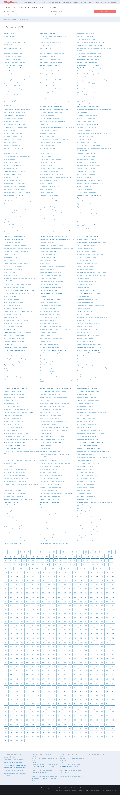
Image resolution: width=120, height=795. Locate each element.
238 (75, 593)
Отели (107, 788)
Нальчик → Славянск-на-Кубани (86, 257)
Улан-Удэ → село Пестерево (12, 418)
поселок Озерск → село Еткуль (13, 195)
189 (38, 585)
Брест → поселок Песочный (49, 115)
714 (38, 687)
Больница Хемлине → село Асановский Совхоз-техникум (94, 502)
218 (81, 589)
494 (97, 642)
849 (86, 712)
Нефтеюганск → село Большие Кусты (15, 245)
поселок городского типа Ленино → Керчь (17, 538)
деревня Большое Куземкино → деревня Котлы (91, 272)
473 (97, 638)
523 (27, 650)
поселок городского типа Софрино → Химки (17, 284)
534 (86, 650)
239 (81, 593)
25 (109, 552)
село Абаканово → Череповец (49, 469)
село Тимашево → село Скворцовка (88, 293)
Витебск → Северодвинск (85, 386)
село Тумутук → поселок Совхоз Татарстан (53, 430)
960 (6, 736)
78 (19, 564)
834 (6, 712)
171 (54, 580)
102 (21, 568)
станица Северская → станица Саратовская (54, 397)
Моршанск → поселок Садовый (86, 162)
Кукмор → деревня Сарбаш (48, 92)
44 (83, 556)
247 (11, 597)
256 (59, 597)
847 (75, 712)
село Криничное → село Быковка (14, 514)
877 (11, 720)
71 (97, 560)
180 (102, 580)
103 (27, 568)
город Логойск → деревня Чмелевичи (52, 481)
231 (38, 593)
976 (91, 736)
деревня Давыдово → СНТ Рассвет (88, 59)
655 (59, 675)
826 (75, 708)
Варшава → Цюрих (9, 36)
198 (86, 585)
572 (65, 658)
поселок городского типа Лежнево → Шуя (53, 532)
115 (91, 568)
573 (70, 658)
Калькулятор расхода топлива (50, 2)
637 (75, 671)
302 (81, 605)
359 (49, 617)
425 (65, 630)
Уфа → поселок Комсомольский (14, 335)
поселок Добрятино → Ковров (86, 240)
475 (107, 638)
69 (88, 560)
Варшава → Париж (9, 272)
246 (6, 597)
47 (97, 556)
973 (75, 736)
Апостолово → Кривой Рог (12, 305)
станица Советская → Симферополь (15, 395)
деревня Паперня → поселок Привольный (89, 180)
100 (11, 568)
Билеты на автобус (79, 2)
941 (17, 732)
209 (33, 589)
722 (81, 687)
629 (33, 671)
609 (38, 667)
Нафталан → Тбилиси (46, 153)
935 (97, 728)
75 (5, 564)
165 (22, 580)
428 (81, 630)
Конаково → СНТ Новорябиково (14, 529)
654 (54, 675)
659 (81, 675)
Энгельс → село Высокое (12, 406)
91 (79, 564)
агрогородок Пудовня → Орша (13, 148)
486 (54, 642)
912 (86, 724)
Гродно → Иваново (46, 433)
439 (27, 634)
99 (5, 568)
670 (27, 679)
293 (33, 605)
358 (43, 617)
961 (11, 736)
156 (86, 576)
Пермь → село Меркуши (11, 520)
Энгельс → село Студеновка (12, 59)
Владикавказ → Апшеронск (48, 56)
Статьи (61, 788)
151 (59, 576)
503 (33, 646)
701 (81, 683)
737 (49, 691)
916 (107, 724)
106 (43, 568)
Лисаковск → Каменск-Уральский (50, 314)
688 (11, 683)
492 (86, 642)
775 (27, 699)
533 (81, 650)
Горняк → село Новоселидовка (86, 365)
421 (43, 630)
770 (113, 695)
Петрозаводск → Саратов (48, 424)
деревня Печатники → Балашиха (87, 389)
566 (33, 658)
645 (6, 675)
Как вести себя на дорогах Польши (71, 776)
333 (22, 613)
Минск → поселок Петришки (85, 469)
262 (91, 597)
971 (65, 736)
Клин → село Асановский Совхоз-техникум (53, 201)
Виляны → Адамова (10, 296)
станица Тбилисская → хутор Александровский (18, 311)
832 (107, 708)
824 (65, 708)
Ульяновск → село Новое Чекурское (88, 323)
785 (81, 699)
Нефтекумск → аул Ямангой (12, 314)
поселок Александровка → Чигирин (15, 445)
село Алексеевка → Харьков (13, 269)
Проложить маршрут (30, 2)
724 (91, 687)
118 (107, 568)
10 (40, 552)
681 (86, 679)
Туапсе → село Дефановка (85, 121)
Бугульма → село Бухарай (48, 133)
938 (113, 728)
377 (33, 621)
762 (70, 695)
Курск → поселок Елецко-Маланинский (89, 344)
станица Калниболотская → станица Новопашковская (93, 219)
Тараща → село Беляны (11, 260)
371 (113, 617)
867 (70, 716)
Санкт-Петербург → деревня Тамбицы (52, 409)
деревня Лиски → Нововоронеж (50, 451)
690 (22, 683)
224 (113, 589)
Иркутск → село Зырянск (48, 472)
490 (75, 642)
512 (81, 646)
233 (49, 593)
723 (86, 687)
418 (27, 630)
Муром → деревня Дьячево (85, 266)
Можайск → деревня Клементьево (51, 107)
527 (49, 650)
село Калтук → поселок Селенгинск (51, 42)
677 (65, 679)
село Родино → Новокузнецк (86, 484)
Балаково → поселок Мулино (49, 478)
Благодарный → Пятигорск (85, 466)
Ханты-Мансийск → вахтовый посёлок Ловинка (91, 243)
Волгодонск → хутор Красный (86, 269)
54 (19, 560)
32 (28, 556)
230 (33, 593)
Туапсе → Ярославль (83, 356)
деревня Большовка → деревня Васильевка (17, 248)
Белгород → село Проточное (49, 290)
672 (38, 679)
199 (91, 585)
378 (38, 621)
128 (49, 572)
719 (65, 687)
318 (54, 609)
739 (59, 691)
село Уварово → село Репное (86, 210)
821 (49, 708)
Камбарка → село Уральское (49, 538)
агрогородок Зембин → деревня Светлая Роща (54, 403)
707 (113, 683)
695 (49, 683)
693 (38, 683)
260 (81, 597)
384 (70, 621)
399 (38, 626)
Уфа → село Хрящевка (84, 77)
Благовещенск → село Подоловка (14, 362)
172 (59, 580)
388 (91, 621)
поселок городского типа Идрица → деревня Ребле (93, 451)
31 (24, 556)
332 (17, 613)
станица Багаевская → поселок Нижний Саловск (55, 329)
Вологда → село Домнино (48, 332)
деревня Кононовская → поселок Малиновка (54, 213)
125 (33, 572)
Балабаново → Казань (11, 177)
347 (97, 613)
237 (70, 593)
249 (22, 597)
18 (77, 552)
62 (56, 560)
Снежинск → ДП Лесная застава (14, 213)
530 (65, 650)
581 (113, 658)
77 (15, 564)
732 (22, 691)
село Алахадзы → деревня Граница (51, 275)
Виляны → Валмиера (83, 296)
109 (59, 568)
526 (43, 650)
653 (49, 675)
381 (54, 621)
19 (81, 552)
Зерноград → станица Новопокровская (16, 532)
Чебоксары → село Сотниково (13, 759)
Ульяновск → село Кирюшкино (49, 204)
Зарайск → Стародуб (46, 445)
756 (38, 695)
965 (33, 736)
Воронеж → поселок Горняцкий (86, 251)
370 (107, 617)
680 (81, 679)
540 (6, 654)
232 (43, 593)
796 (27, 703)
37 (51, 556)
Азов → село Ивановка (47, 33)
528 (54, 650)
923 (33, 728)
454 (107, 634)
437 (17, 634)
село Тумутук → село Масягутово (14, 442)
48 (102, 556)
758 (49, 695)
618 (86, 667)
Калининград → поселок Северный (14, 475)
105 (37, 568)
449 (81, 634)
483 (38, 642)
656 (65, 675)
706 (107, 683)
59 (42, 560)
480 (22, 642)
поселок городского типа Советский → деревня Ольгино (21, 207)
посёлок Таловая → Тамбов (85, 395)
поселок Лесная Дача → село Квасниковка (90, 254)
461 (33, 638)
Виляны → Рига (45, 296)
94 (93, 564)
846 (70, 712)
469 (75, 638)
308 (113, 605)
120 (6, 572)
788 (97, 699)
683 (97, 679)
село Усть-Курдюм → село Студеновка (52, 53)
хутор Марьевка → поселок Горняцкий (89, 520)
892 (91, 720)
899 (17, 724)
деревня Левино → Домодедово (50, 502)
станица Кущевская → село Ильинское (16, 263)
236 (65, 593)
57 (33, 560)
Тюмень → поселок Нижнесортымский (52, 225)
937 (107, 728)
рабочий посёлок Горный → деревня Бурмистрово (55, 386)
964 (27, 736)
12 (49, 552)
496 (107, 642)
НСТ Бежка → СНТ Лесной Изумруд (14, 86)
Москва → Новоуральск (84, 248)
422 (49, 630)
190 (43, 585)
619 (91, 667)
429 (86, 630)
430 (91, 630)
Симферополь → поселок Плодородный (16, 409)
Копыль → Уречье (45, 156)
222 (102, 589)
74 (111, 560)
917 (113, 724)
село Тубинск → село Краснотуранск (88, 213)
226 (11, 593)
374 (17, 621)
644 (113, 671)
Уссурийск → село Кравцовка (49, 171)
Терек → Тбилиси (45, 400)
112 (75, 568)
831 (102, 708)
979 (107, 736)
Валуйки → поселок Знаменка (49, 484)
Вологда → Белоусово (84, 177)
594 (70, 662)
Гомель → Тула (45, 124)
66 (74, 560)
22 (95, 552)
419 (33, 630)
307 (107, 605)
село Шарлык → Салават (11, 505)
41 (70, 556)
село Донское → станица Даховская (88, 216)
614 (65, 667)
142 (11, 576)
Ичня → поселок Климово (11, 424)
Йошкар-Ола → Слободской (49, 207)
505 (43, 646)
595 (75, 662)
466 (59, 638)
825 (70, 708)
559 (107, 654)
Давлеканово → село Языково (13, 83)
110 (64, 568)
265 (107, 597)
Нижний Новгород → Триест (48, 260)
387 (86, 621)
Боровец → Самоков (10, 430)
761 (65, 695)
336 (38, 613)
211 (43, 589)
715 (43, 687)
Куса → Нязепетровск (84, 86)
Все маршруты (23, 19)
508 (59, 646)
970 (59, 736)
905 (49, 724)
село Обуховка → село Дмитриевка (15, 124)
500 (17, 646)
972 (70, 736)
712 (27, 687)
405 (70, 626)
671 (33, 679)
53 (15, 560)
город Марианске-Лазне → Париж (14, 436)
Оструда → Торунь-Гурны (84, 332)
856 (11, 716)
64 (65, 560)
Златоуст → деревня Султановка (87, 263)
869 (81, 716)
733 (27, 691)
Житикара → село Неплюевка (13, 508)
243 (102, 593)
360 (54, 617)
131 (65, 572)
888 (70, 720)
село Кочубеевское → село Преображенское (18, 359)
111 (69, 568)
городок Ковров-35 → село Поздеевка (52, 71)
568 (43, 658)
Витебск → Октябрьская (84, 89)
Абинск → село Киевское (48, 508)
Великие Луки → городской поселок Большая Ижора (56, 231)
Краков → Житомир (46, 341)
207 (22, 589)
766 (91, 695)
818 (33, 708)
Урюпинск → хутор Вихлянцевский (14, 101)
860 (33, 716)
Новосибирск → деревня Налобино (14, 237)
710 (17, 687)
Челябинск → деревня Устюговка (14, 118)
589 (43, 662)
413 (113, 626)
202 (107, 585)
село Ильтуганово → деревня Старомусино (90, 442)
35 (42, 556)
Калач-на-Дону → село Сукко (13, 323)
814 (11, 708)
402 (54, 626)
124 (27, 572)
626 (17, 671)
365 (81, 617)
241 (91, 593)
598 (91, 662)
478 (11, 642)
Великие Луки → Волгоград (48, 356)
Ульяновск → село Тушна (11, 153)
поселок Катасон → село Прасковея (51, 168)
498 (6, 646)
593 (65, 662)
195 (70, 585)
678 (70, 679)
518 (113, 646)
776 (33, 699)
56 (28, 560)
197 (81, 585)
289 (11, 605)
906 (54, 724)
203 (113, 585)
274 (43, 601)
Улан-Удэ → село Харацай (85, 421)
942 (22, 732)
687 (6, 683)
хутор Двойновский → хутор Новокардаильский (92, 133)
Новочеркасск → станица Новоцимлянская (90, 305)
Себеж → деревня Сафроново (49, 74)
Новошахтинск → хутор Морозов (50, 104)
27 (5, 556)
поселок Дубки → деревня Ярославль (88, 448)
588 (38, 662)
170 (49, 580)
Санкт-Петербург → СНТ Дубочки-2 (87, 329)
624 (6, 671)
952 (75, 732)
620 (97, 667)
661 (91, 675)
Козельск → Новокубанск (12, 198)
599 (97, 662)
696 (54, 683)
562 (11, 658)
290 (17, 605)
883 (43, 720)
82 (37, 564)
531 (70, 650)
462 (38, 638)
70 (93, 560)
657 (70, 675)
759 (54, 695)
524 (33, 650)
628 (27, 671)
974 (81, 736)
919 (11, 728)
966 (38, 736)
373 (11, 621)
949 (59, 732)
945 (38, 732)
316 (43, 609)
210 (38, 589)
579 (102, 658)
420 (38, 630)
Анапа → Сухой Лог (10, 225)
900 (22, 724)
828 (86, 708)
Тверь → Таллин (45, 335)
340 (59, 613)
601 (107, 662)
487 (59, 642)
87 (60, 564)
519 (6, 650)
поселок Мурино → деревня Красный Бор (53, 350)
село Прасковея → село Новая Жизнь (52, 174)
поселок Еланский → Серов (12, 174)
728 (113, 687)
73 (106, 560)
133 (75, 572)
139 (107, 572)
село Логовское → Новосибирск (87, 377)
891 (86, 720)
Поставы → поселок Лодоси (12, 98)
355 (27, 617)
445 (59, 634)
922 (27, 728)
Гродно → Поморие (9, 757)
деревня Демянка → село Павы (86, 397)
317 (49, 609)
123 (22, 572)
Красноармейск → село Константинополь (90, 359)
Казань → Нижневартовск (85, 302)
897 (6, 724)
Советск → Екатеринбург (48, 257)
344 (81, 613)
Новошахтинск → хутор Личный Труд (51, 89)
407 (81, 626)
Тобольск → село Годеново (12, 380)
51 (5, 560)
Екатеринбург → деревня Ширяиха (50, 415)
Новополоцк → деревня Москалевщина (89, 53)
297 (54, 605)
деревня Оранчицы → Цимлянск (86, 508)
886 (59, 720)
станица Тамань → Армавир (85, 529)
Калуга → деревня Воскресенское (14, 350)
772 (11, 699)
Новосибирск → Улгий (84, 493)
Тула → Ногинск (8, 222)
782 (65, 699)
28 (10, 556)
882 (38, 720)
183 (6, 585)
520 (11, 650)
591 (54, 662)
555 (86, 654)
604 (11, 667)
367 (91, 617)
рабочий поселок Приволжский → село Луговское (56, 222)
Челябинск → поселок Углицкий (50, 353)
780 (54, 699)
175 (75, 580)
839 (33, 712)
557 (97, 654)
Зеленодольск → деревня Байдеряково (16, 251)
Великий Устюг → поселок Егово (14, 266)
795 (22, 703)
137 (97, 572)
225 (6, 593)
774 (22, 699)
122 (17, 572)
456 (6, 638)
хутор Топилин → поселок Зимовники (51, 245)
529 (59, 650)
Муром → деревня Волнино (48, 362)
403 (59, 626)
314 (33, 609)
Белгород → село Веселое (85, 284)
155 (81, 576)
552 (70, 654)
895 (107, 720)
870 (86, 716)
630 (38, 671)
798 (38, 703)
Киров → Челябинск (46, 45)
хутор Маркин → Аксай (84, 460)
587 (33, 662)
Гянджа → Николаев (10, 219)
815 (17, 708)
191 (49, 585)
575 (81, 658)
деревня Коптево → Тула (11, 168)
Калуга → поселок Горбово (12, 448)
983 (17, 740)
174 (70, 580)
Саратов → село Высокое (12, 386)
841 (43, 712)
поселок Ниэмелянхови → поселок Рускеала (17, 156)
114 (85, 568)
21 (90, 552)
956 (97, 732)
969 (54, 736)
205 (11, 589)
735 (38, 691)
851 (97, 712)
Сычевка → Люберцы (83, 95)
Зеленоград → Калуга (83, 499)
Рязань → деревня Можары (85, 71)
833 (113, 708)
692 (33, 683)
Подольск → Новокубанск (85, 198)
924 (38, 728)
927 (54, 728)
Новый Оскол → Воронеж (48, 278)
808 (91, 703)
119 (112, 568)
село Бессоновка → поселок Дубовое (89, 195)
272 (33, 601)
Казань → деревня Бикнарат (12, 162)
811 (107, 703)
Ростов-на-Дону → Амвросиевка (50, 529)
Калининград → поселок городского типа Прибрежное (94, 457)
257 (65, 597)
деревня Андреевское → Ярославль (88, 439)
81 (33, 564)
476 (113, 638)
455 (113, 634)
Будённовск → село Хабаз (48, 216)
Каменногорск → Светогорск (49, 317)
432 (102, 630)
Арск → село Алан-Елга (47, 148)
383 (65, 621)
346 (91, 613)
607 (27, 667)
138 (102, 572)
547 (43, 654)
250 (27, 597)
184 (11, 585)
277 (59, 601)
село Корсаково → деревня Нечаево (51, 338)
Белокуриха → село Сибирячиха (87, 115)
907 (59, 724)
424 (59, 630)
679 (75, 679)
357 (38, 617)
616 (75, 667)
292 (27, 605)
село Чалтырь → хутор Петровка (50, 159)
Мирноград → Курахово (11, 365)
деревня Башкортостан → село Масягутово (90, 433)
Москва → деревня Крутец (12, 180)
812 (113, 703)
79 (24, 564)
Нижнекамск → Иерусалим (12, 145)
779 (49, 699)
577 (91, 658)
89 (70, 564)
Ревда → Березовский (11, 275)
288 (6, 605)
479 (17, 642)
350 (113, 613)
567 (38, 658)
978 (102, 736)
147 (38, 576)
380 (49, 621)
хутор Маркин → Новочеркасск (86, 454)
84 (47, 564)
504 (38, 646)
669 (22, 679)
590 (49, 662)
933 (86, 728)
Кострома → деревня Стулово (13, 308)
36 (47, 556)
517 (107, 646)
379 (43, 621)
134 (81, 572)
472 (91, 638)
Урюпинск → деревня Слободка (50, 299)
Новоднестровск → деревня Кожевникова (53, 68)
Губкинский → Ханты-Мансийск (49, 186)
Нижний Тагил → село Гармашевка (51, 305)
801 (54, 703)
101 (16, 568)
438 (22, 634)
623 (113, 667)
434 (113, 630)
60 (47, 560)
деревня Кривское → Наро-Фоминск (51, 65)
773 (17, 699)
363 (70, 617)
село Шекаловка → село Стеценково (88, 463)
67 (79, 560)
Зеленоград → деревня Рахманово (51, 62)
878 (17, 720)
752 (17, 695)
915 (102, 724)
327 (102, 609)
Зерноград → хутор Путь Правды (50, 535)
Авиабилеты (67, 2)
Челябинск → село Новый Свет (13, 136)
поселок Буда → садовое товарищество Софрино (19, 290)
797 (33, 703)
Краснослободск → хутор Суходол (14, 183)
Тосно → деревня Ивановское (86, 192)
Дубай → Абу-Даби (46, 48)
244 (107, 593)
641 (97, 671)
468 (70, 638)
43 (79, 556)
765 (86, 695)
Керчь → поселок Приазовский (50, 198)
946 (43, 732)
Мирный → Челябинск (47, 365)
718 (59, 687)
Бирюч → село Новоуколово (86, 207)
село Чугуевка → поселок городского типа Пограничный (94, 80)
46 (93, 556)
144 (22, 576)
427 (75, 630)
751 (11, 695)
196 (75, 585)
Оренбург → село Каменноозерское (15, 62)
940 (11, 732)
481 (27, 642)
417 (22, 630)
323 (81, 609)
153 (70, 576)
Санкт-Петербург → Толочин (85, 478)
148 (43, 576)
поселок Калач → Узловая (85, 406)
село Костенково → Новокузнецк (14, 377)
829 (91, 708)
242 (97, 593)
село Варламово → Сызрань (49, 180)
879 (22, 720)
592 (59, 662)
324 (86, 609)
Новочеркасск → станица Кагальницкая (89, 45)
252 (38, 597)
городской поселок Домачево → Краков (53, 86)
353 (17, 617)
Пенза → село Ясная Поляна (85, 260)
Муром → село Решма (47, 269)
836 (17, 712)
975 (86, 736)
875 (113, 716)
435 (6, 634)
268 (11, 601)
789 (102, 699)
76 (10, 564)
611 (49, 667)
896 (113, 720)
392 (113, 621)
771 (6, 699)
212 (49, 589)
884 (49, 720)
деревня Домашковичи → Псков (14, 68)
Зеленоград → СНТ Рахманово (13, 65)
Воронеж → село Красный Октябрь (88, 124)
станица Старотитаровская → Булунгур (89, 347)
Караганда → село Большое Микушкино (52, 266)
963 (22, 736)
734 (33, 691)
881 (33, 720)
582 (6, 662)
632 (49, 671)
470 (81, 638)
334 (27, 613)
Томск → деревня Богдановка (49, 520)
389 (97, 621)
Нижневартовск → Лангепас (85, 472)
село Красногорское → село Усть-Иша (16, 371)
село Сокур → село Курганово (49, 412)
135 (86, 572)
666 (6, 679)
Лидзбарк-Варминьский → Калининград (89, 68)
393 (6, 626)
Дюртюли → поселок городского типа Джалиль (18, 412)
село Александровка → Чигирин (87, 445)
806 (81, 703)
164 (17, 580)
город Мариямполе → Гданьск (49, 219)
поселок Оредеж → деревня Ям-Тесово (16, 320)
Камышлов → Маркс (83, 320)
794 (17, 703)
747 (102, 691)
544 (27, 654)
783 (70, 699)
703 (91, 683)
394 (11, 626)
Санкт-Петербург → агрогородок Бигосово (17, 80)
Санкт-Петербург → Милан (12, 511)
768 (102, 695)
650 (33, 675)
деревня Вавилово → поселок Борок (88, 165)
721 (75, 687)
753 (22, 695)
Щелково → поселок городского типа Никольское (56, 463)
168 (38, 580)
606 (22, 667)
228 (22, 593)
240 (86, 593)
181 (107, 580)
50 (111, 556)
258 (70, 597)
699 (70, 683)
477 (6, 642)
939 (6, 732)
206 (17, 589)
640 (91, 671)
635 (65, 671)
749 (113, 691)
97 (106, 564)
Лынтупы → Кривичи (10, 74)
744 (86, 691)
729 (6, 691)
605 (17, 667)
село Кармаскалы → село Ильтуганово (52, 439)
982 (11, 740)
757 (43, 695)
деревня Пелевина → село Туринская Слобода (91, 92)
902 (33, 724)
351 (6, 617)
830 (97, 708)
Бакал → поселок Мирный (48, 254)
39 (60, 556)
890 (81, 720)
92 (83, 564)
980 (113, 736)
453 (102, 634)
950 (65, 732)
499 (11, 646)
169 (43, 580)
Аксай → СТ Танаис (9, 159)
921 (22, 728)
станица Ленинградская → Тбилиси (87, 299)
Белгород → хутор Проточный (86, 290)
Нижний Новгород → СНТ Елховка (14, 338)
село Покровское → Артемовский (87, 532)
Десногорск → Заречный (48, 320)
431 (97, 630)
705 (102, 683)
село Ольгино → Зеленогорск (86, 118)
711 (22, 687)
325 (91, 609)
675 (54, 679)
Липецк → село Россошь (84, 139)
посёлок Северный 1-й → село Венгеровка (17, 192)
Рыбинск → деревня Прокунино (86, 245)
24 (104, 552)
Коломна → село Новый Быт (49, 195)
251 (33, 597)
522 (22, 650)
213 (54, 589)
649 (27, 675)
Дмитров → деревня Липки (48, 460)
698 (65, 683)
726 (102, 687)
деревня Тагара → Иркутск (85, 409)
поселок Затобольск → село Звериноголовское (19, 228)
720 (70, 687)
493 (91, 642)
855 (6, 716)
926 (49, 728)
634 (59, 671)
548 (49, 654)
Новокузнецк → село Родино (13, 490)
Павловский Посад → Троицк (86, 39)
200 (97, 585)
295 (43, 605)
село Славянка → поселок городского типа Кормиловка (94, 526)
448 (75, 634)
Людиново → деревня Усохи (85, 535)
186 (22, 585)
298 (59, 605)
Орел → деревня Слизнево (48, 130)
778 (43, 699)
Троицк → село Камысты (84, 374)
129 (54, 572)
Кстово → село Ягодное (47, 136)
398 (33, 626)
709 (11, 687)
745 (91, 691)
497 (113, 642)
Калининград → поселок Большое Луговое (17, 293)
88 (65, 564)
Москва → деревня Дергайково (87, 62)
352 (11, 617)
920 (17, 728)
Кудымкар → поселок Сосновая (13, 231)
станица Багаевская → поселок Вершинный (17, 332)
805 (75, 703)
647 (17, 675)
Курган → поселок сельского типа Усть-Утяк (91, 42)
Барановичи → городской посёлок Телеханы (17, 210)
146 (33, 576)
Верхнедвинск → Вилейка (48, 374)
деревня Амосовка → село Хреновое (88, 335)
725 (97, 687)
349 (107, 613)
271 (27, 601)
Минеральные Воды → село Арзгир (51, 272)
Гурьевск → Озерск (83, 415)
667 (11, 679)
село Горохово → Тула (47, 145)
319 (59, 609)
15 (63, 552)
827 (81, 708)
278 (65, 601)
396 (22, 626)
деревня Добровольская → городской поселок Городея (94, 101)
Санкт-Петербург (13, 14)
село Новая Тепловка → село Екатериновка (90, 231)
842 (49, 712)
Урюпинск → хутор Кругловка (49, 77)
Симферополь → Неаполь (48, 359)
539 (113, 650)
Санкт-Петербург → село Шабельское (15, 765)
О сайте (67, 788)
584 (17, 662)
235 (59, 593)
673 (43, 679)
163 (11, 580)
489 (70, 642)
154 (75, 576)
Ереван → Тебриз (9, 33)
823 (59, 708)
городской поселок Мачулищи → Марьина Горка (19, 499)
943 (27, 732)
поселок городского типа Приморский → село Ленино (57, 127)
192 (54, 585)
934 (91, 728)
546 (38, 654)
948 (54, 732)
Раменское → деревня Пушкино (50, 395)
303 (86, 605)
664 (107, 675)
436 (11, 634)
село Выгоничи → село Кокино (86, 174)
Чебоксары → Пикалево (11, 299)
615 (70, 667)
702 (86, 683)
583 (11, 662)
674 (49, 679)
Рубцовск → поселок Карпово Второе (52, 113)
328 (107, 609)
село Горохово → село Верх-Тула (87, 142)
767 (97, 695)
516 (102, 646)
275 (49, 601)
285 (102, 601)
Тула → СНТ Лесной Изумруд (86, 83)
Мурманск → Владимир (84, 186)
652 (43, 675)
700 (75, 683)
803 (65, 703)
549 (54, 654)
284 (97, 601)
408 (86, 626)
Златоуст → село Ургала (84, 326)
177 (86, 580)
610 (43, 667)
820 (43, 708)
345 (86, 613)
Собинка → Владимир (83, 308)
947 (49, 732)
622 (107, 667)
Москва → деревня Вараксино (13, 133)
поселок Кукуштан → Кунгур (49, 165)
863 (49, 716)
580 (107, 658)
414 (6, 630)
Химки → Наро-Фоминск (11, 317)
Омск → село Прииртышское (86, 228)
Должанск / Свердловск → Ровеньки (15, 389)
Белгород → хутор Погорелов (49, 98)
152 (65, 576)
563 (17, 658)
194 (65, 585)
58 (37, 560)
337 (43, 613)
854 (113, 712)
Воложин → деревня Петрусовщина (88, 350)
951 (70, 732)
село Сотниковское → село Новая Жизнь (90, 183)
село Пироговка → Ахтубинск (86, 514)
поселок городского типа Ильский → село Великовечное (94, 110)
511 (75, 646)
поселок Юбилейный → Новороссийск (15, 397)
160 (107, 576)
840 (38, 712)
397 (27, 626)
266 (113, 597)
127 (43, 572)
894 (102, 720)
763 (75, 695)
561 (6, 658)
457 (11, 638)
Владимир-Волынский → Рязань (13, 544)
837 (22, 712)
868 (75, 716)
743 (81, 691)
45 (88, 556)
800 (49, 703)
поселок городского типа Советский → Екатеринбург (56, 493)
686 (113, 679)
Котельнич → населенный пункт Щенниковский (18, 216)
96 (102, 564)
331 (11, 613)
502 (27, 646)
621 (102, 667)
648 (22, 675)
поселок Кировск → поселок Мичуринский (90, 201)
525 (38, 650)
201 (102, 585)
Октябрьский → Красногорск (86, 496)
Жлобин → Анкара (46, 183)
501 (22, 646)
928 (59, 728)
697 (59, 683)
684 (102, 679)
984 (22, 740)
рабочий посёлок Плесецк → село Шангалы (90, 353)
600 (102, 662)
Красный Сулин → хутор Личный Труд (51, 80)
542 (17, 654)
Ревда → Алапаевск (46, 192)
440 (33, 634)
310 (11, 609)
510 (70, 646)
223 (107, 589)
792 (6, 703)
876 (6, 720)
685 (107, 679)
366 (86, 617)
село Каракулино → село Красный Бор (89, 98)
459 (22, 638)
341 (65, 613)
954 (86, 732)
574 (75, 658)
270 (22, 601)
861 (38, 716)
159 (102, 576)
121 (11, 572)
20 (86, 552)
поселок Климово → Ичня (11, 403)
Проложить (104, 11)
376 (27, 621)
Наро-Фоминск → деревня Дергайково (89, 56)
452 (97, 634)
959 (113, 732)
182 (113, 580)
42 (74, 556)
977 (97, 736)
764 (81, 695)
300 (70, 605)
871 (91, 716)
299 (65, 605)
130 (59, 572)
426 (70, 630)
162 (6, 580)
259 (75, 597)
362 (65, 617)
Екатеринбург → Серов (11, 257)
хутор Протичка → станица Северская (15, 127)
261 (86, 597)
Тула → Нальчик (82, 234)
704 (97, 683)
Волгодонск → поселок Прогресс (87, 541)
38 (56, 556)
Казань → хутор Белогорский (86, 222)
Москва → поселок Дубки (85, 338)
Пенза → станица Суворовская (13, 326)
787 (91, 699)
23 (99, 552)
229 (27, 593)
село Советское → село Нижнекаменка (89, 145)
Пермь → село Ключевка (48, 505)
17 (72, 552)
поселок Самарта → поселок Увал (51, 442)
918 (6, 728)
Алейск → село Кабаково (12, 374)
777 (38, 699)
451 (91, 634)
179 (97, 580)
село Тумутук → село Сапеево (49, 418)
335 (33, 613)
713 (33, 687)
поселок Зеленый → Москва (85, 159)
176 (81, 580)
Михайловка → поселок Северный (50, 287)
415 (11, 630)
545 (33, 654)
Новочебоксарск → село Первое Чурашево (17, 353)
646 (11, 675)
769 (107, 695)
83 (42, 564)
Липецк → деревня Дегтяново (49, 347)
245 (113, 593)
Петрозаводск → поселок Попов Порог (16, 478)
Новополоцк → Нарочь (11, 502)
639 (86, 671)
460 (27, 638)
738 (54, 691)
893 (97, 720)
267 (6, 601)
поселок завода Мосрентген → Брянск (16, 770)
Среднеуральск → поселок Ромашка (15, 368)
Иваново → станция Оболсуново (14, 421)
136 (91, 572)
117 (101, 568)
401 (49, 626)
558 (102, 654)
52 (10, 560)
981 (6, 740)
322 (75, 609)
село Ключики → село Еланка (86, 156)
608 (33, 667)
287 (113, 601)
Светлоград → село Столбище (49, 83)
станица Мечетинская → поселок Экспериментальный (20, 541)
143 (17, 576)
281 (81, 601)
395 (17, 626)
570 (54, 658)
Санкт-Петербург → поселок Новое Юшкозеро (54, 544)
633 (54, 671)
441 (38, 634)
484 (43, 642)
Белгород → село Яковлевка (49, 284)
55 (24, 560)
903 (38, 724)
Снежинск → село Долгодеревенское (52, 210)
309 (6, 609)
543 (22, 654)
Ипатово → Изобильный (84, 189)
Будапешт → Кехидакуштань (49, 344)
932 (81, 728)
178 (91, 580)
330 (6, 613)
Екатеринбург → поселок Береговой (15, 768)
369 (102, 617)
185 (17, 585)
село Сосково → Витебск (11, 95)
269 (17, 601)
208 (27, 589)
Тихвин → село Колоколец (48, 162)
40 (65, 556)
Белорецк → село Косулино (12, 56)
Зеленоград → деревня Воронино (50, 326)
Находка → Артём (9, 400)
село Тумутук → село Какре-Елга (87, 424)
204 (6, 589)
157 (91, 576)
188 (33, 585)
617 (81, 667)
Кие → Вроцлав (8, 92)
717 (54, 687)
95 (97, 564)
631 (43, 671)
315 (38, 609)
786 (86, 699)
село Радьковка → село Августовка (15, 493)
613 (59, 667)
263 (97, 597)
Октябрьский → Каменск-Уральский (88, 74)
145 (27, 576)
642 (102, 671)
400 (43, 626)
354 (22, 617)
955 (91, 732)
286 (107, 601)
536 (97, 650)
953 (81, 732)
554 (81, 654)
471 (86, 638)
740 (65, 691)
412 (107, 626)
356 (33, 617)
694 (43, 683)
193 (59, 585)
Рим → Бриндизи (82, 113)
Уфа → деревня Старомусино (86, 418)
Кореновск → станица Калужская (87, 237)
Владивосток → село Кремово (86, 380)
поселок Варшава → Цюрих (85, 33)
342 (70, 613)
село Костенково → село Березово (51, 377)
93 (88, 564)
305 (97, 605)
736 (43, 691)
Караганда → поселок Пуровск (86, 517)
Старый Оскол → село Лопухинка (87, 436)
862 (43, 716)
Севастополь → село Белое (49, 302)
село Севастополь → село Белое (14, 302)
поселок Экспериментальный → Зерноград (53, 541)
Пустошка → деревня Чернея (86, 153)
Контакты (113, 788)
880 (27, 720)
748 (107, 691)
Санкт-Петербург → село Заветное (14, 472)
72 (102, 560)
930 (70, 728)
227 (17, 593)
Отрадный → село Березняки (12, 523)
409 (91, 626)
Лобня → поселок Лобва (84, 311)
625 (11, 671)
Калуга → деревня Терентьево (13, 427)
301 (75, 605)
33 (33, 556)
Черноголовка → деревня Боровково (15, 347)
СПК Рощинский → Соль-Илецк (86, 127)
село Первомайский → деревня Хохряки (52, 121)
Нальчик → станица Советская (49, 118)
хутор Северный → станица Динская (15, 526)
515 (97, 646)
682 (91, 679)
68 (83, 560)
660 (86, 675)
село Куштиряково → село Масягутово (52, 436)
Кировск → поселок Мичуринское (87, 204)
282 (86, 601)
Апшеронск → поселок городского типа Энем (18, 77)
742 (75, 691)
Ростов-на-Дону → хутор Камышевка (15, 469)
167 (33, 580)
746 (97, 691)
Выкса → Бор (44, 263)
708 (6, 687)
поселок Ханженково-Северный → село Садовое (55, 389)
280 (75, 601)
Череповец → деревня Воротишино (15, 341)
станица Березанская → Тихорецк (14, 171)
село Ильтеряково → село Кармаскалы (16, 433)
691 (27, 683)
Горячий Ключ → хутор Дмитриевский (51, 281)
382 (59, 621)
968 (49, 736)
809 (97, 703)
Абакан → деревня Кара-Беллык (50, 499)
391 (107, 621)
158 (97, 576)
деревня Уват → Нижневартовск (87, 505)
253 (43, 597)
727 (107, 687)
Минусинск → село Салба (85, 104)
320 (65, 609)
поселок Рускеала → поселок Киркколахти (53, 421)
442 (43, 634)
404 (65, 626)
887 (65, 720)
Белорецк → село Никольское (13, 535)
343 (75, 613)
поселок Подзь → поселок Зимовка (88, 65)
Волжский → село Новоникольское (51, 487)
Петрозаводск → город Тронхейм (14, 287)
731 (17, 691)
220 (91, 589)
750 (6, 695)
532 (75, 650)
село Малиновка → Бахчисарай (13, 496)
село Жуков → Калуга (10, 329)
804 (70, 703)
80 (28, 564)
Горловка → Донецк (83, 278)
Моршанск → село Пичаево (12, 165)
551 (65, 654)
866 (65, 716)
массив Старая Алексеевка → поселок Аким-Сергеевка (94, 368)
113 (80, 568)
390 (102, 621)
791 (113, 699)
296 (49, 605)
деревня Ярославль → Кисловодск (14, 186)
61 (51, 560)
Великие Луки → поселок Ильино (50, 59)
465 (54, 638)
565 (27, 658)
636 (70, 671)
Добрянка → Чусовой (47, 243)
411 (102, 626)
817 (27, 708)
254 (49, 597)
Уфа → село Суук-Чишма (84, 427)
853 (107, 712)
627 (22, 671)
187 (27, 585)
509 (65, 646)
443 (49, 634)
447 (70, 634)
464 (49, 638)
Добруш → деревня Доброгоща (87, 168)
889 (75, 720)
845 (65, 712)
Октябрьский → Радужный (12, 254)
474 (102, 638)
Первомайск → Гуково (11, 234)
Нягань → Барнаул (9, 130)
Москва (58, 14)
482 (33, 642)
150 (54, 576)
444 (54, 634)
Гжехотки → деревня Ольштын (13, 392)
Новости (54, 788)
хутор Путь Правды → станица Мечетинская (90, 538)
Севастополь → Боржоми (48, 251)
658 (75, 675)
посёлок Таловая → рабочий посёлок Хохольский (55, 110)
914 (97, 724)
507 (54, 646)
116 (96, 568)
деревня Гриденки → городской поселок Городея (55, 101)
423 (54, 630)
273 (38, 601)
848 (81, 712)
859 (27, 716)
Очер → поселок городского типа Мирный (53, 392)
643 (107, 671)
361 (59, 617)
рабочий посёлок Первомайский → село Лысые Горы (20, 439)
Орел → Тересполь (46, 189)
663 (102, 675)
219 (86, 589)
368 (97, 617)
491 (81, 642)
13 (54, 552)
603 (6, 667)
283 (91, 601)
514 (91, 646)
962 (17, 736)
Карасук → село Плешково (85, 130)
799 (43, 703)
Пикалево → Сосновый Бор (48, 490)
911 (81, 724)
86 (56, 564)
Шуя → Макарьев (9, 466)
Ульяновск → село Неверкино (13, 53)
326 (97, 609)
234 (54, 593)
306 (102, 605)
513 (86, 646)
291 (22, 605)
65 (70, 560)
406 (75, 626)
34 (37, 556)
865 (59, 716)
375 (22, 621)
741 (70, 691)
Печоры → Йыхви (82, 362)
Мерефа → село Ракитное (85, 36)
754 (27, 695)
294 (38, 605)
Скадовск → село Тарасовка (13, 762)
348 (102, 613)
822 (54, 708)
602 (113, 662)
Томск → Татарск (45, 523)
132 (70, 572)
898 (11, 724)
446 (65, 634)
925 (43, 728)
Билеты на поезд (93, 2)
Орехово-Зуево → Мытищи (85, 487)
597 (86, 662)
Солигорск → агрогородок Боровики (88, 392)
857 (17, 716)
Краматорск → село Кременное (87, 475)
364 (75, 617)
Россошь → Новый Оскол (12, 356)
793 (11, 703)
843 (54, 712)
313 (27, 609)
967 (43, 736)
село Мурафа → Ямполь (11, 463)
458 (17, 638)
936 (102, 728)
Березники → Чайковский (85, 403)
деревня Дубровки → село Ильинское (88, 225)
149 (49, 576)
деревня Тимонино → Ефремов (49, 311)
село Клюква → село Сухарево (50, 466)
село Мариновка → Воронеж (49, 323)
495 (102, 642)
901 (27, 724)
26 (113, 552)
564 (22, 658)
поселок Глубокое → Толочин (49, 526)
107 (48, 568)
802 (59, 703)
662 (97, 675)
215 (65, 589)
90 (74, 564)
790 (107, 699)
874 (107, 716)
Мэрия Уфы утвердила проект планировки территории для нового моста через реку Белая (44, 778)
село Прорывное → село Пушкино (14, 113)
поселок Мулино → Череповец (86, 481)
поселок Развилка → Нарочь (49, 511)
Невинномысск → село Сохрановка (15, 115)
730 (11, 691)
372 (6, 621)
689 (17, 683)
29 (15, 556)
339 (54, 613)
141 (6, 576)
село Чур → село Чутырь (48, 517)
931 (75, 728)
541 (11, 654)
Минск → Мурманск (10, 142)
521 (17, 650)
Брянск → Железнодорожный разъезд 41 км (54, 237)
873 (102, 716)
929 (65, 728)
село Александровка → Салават (50, 514)
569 (49, 658)
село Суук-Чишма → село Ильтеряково (89, 430)
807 (86, 703)
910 (75, 724)
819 (38, 708)
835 (11, 712)
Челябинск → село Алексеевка (13, 240)
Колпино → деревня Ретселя (12, 139)
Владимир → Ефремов (84, 371)
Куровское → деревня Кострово (50, 228)
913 (91, 724)
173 (65, 580)
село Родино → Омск (83, 490)
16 (67, 552)
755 (33, 695)
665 (113, 675)
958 (107, 732)
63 (60, 560)
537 (102, 650)
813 (6, 708)
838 (27, 712)
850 (91, 712)
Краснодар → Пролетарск (85, 136)
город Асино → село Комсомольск (88, 400)
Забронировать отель (108, 2)
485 (49, 642)
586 (27, 662)
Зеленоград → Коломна (47, 308)
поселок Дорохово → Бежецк (13, 71)
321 (70, 609)
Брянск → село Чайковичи (85, 341)
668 (17, 679)
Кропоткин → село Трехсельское (87, 281)
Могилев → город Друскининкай (50, 371)
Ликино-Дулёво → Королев (12, 243)
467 (65, 638)
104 (32, 568)
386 (81, 621)
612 (54, 667)
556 (91, 654)
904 (43, 724)
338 (49, 613)
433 (107, 630)
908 (65, 724)
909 (70, 724)
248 (17, 597)
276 (54, 601)
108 (53, 568)
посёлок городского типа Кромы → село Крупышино (56, 248)
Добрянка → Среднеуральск (49, 234)
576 (86, 658)
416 (17, 630)
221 (97, 589)
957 (102, 732)
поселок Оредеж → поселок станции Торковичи (92, 317)
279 (70, 601)
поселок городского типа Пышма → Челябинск (54, 427)
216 (70, 589)
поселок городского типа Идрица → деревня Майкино (20, 460)
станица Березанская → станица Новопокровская (55, 177)
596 (81, 662)
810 (102, 703)
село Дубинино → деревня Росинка (51, 475)
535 (91, 650)
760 (59, 695)
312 (22, 609)
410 (97, 626)
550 (59, 654)
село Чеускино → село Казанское (87, 523)
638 (81, 671)
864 (54, 716)
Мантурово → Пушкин (83, 314)
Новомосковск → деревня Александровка (17, 110)
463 (43, 638)
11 (45, 552)
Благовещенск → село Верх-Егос (50, 95)
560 (113, 654)
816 (22, 708)
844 (59, 712)
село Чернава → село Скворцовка (51, 293)
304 (91, 605)
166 (27, 580)
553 (75, 654)
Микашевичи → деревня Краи (13, 48)
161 (113, 576)
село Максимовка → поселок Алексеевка (53, 406)
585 (22, 662)
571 (59, 658)
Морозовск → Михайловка (12, 121)
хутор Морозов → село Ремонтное (88, 107)
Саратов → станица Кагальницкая (50, 368)
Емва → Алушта (45, 448)
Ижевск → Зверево (83, 287)
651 (38, 675)
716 (49, 687)
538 (107, 650)
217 (75, 589)
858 (22, 716)
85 (51, 564)
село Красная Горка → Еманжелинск (15, 481)
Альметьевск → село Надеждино (14, 189)
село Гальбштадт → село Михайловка (88, 383)
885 (54, 720)
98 (111, 564)
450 (86, 634)
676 (59, 679)
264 (102, 597)
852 (102, 712)
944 (33, 732)
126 (38, 572)
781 (59, 699)
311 (17, 609)
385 (75, 621)
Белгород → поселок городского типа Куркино (91, 275)
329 (113, 609)
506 (49, 646)
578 (97, 658)
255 (54, 597)
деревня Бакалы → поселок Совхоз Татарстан (91, 412)
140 (113, 572)
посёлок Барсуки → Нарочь (12, 517)
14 (58, 552)
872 (97, 716)
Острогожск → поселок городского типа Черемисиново (57, 240)
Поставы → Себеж (9, 344)
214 (59, 589)
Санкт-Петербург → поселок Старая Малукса (54, 139)
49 (106, 556)
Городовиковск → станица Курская (51, 142)
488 (65, 642)
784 (75, 699)
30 (19, 556)
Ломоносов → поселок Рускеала (14, 415)
